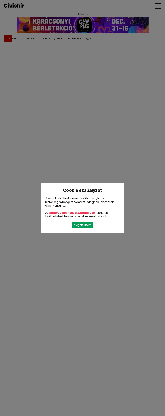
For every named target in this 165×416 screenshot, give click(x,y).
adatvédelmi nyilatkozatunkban (72, 212)
